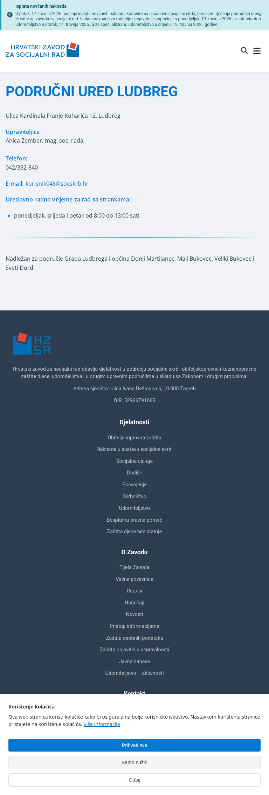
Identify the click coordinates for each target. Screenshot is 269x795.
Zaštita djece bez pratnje (134, 532)
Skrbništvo (134, 497)
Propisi (135, 591)
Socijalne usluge (134, 461)
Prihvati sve (134, 745)
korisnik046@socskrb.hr (57, 183)
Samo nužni (134, 762)
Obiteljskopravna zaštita (134, 438)
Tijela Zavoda (134, 567)
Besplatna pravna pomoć (135, 520)
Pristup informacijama (134, 626)
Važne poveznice (134, 579)
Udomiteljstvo (134, 508)
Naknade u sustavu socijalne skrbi (134, 449)
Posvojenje (134, 485)
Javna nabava (134, 662)
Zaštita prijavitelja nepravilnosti (135, 650)
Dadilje (134, 473)
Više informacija (101, 724)
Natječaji (134, 603)
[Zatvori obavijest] (259, 15)
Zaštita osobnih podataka (134, 638)
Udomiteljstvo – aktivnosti (134, 673)
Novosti (134, 614)
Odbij (134, 780)
